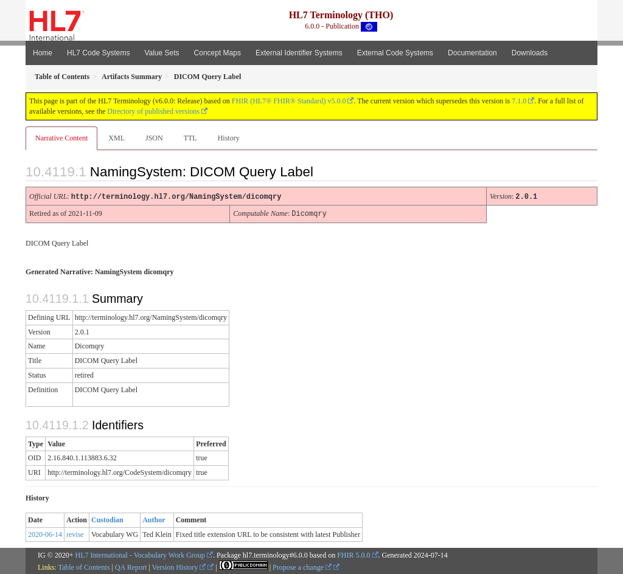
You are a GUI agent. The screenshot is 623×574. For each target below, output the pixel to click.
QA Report (131, 566)
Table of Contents (84, 566)
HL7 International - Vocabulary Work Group (140, 554)
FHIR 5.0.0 (353, 554)
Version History (179, 566)
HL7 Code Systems (98, 53)
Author (153, 518)
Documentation (472, 53)
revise (75, 533)
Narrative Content (61, 138)
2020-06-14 (45, 533)
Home (42, 53)
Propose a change (302, 566)
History (229, 138)
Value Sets (161, 53)
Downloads (530, 53)
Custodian (107, 518)
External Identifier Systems (299, 53)
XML (116, 138)
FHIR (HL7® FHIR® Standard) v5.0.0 (289, 101)
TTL (190, 138)
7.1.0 (519, 101)
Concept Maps (217, 53)
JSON (154, 138)
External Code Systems (395, 53)
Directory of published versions (153, 111)
